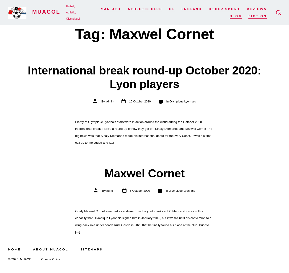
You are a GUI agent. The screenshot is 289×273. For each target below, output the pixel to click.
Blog (236, 16)
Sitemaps (91, 249)
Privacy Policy (50, 259)
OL (172, 9)
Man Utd (111, 9)
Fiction (257, 16)
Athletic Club (145, 9)
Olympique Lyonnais (183, 101)
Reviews (257, 9)
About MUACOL (50, 249)
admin (110, 101)
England (191, 9)
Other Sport (224, 9)
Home (14, 249)
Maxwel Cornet (144, 173)
